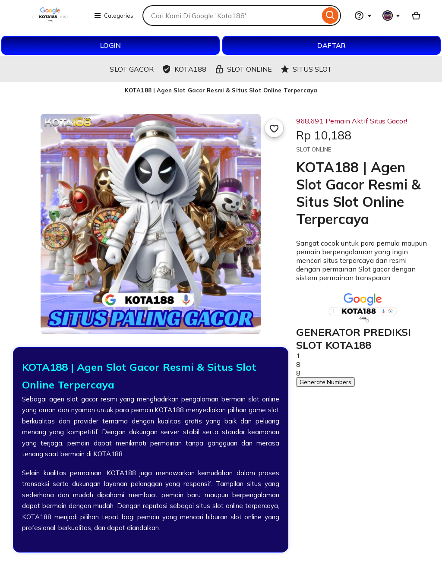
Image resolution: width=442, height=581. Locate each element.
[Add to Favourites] (274, 128)
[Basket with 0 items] (416, 15)
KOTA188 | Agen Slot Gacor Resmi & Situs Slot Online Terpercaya (221, 90)
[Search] (330, 15)
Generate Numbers (325, 382)
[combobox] (231, 15)
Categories (113, 15)
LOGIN (110, 45)
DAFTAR (331, 45)
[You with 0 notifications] (391, 15)
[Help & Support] (363, 15)
